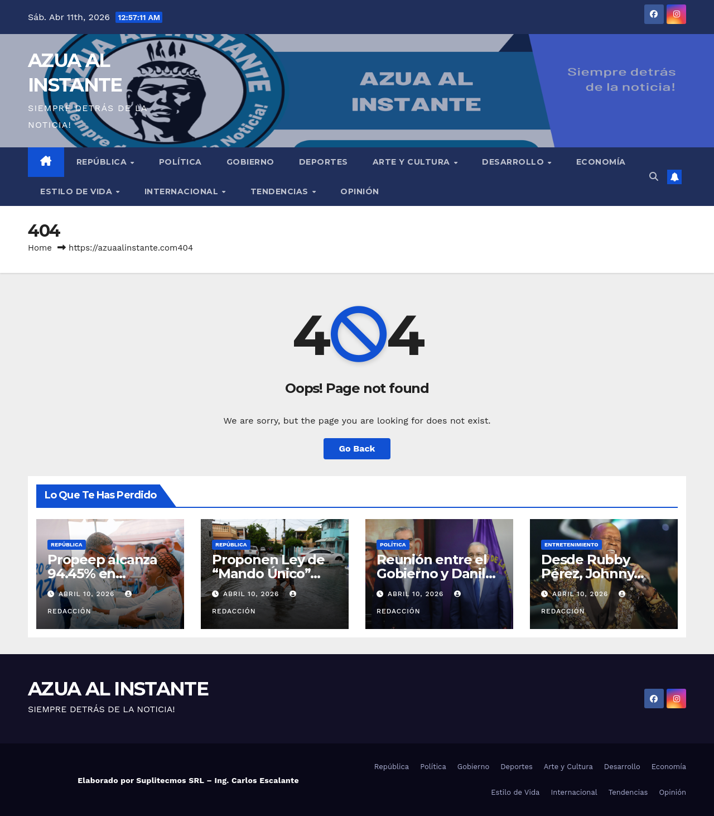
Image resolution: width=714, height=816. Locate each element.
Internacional (182, 191)
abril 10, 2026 (88, 594)
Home (40, 248)
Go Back (357, 448)
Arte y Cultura (413, 162)
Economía (601, 162)
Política (180, 162)
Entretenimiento (571, 544)
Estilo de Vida (77, 191)
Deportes (323, 162)
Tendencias (280, 191)
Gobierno (250, 162)
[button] (653, 176)
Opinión (359, 191)
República (102, 162)
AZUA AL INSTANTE (118, 688)
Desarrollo (514, 162)
